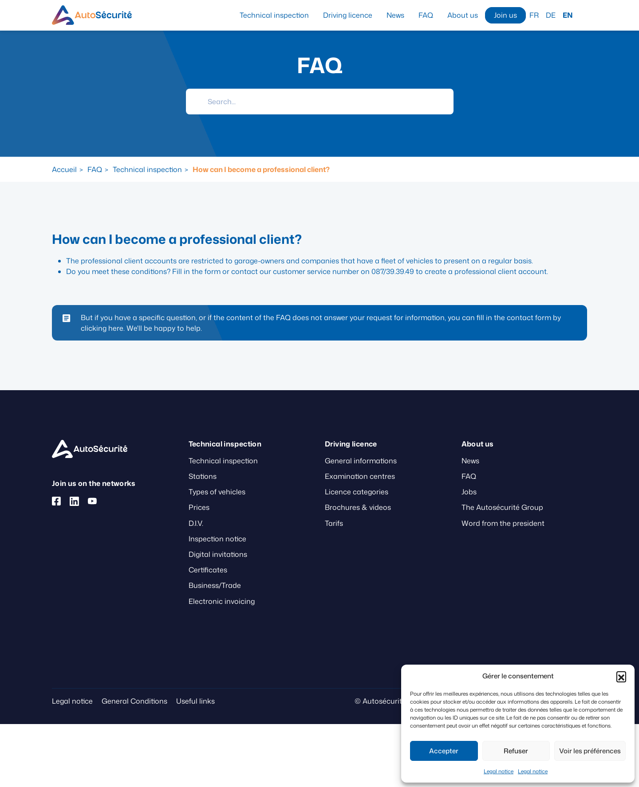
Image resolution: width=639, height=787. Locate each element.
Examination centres (360, 476)
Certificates (208, 570)
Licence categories (356, 492)
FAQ (425, 15)
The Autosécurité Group (502, 507)
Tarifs (334, 523)
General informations (361, 461)
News (395, 15)
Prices (199, 507)
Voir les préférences (590, 751)
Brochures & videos (358, 507)
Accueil (64, 169)
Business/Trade (215, 585)
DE (551, 15)
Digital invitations (218, 554)
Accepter (443, 751)
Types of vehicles (217, 492)
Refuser (516, 751)
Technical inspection (274, 15)
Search (583, 15)
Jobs (469, 492)
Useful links (195, 701)
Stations (203, 476)
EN (568, 15)
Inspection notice (217, 539)
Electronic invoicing (222, 601)
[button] (621, 676)
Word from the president (503, 523)
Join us (505, 15)
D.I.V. (196, 523)
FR (534, 15)
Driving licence (347, 15)
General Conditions (134, 701)
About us (462, 15)
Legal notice (498, 771)
